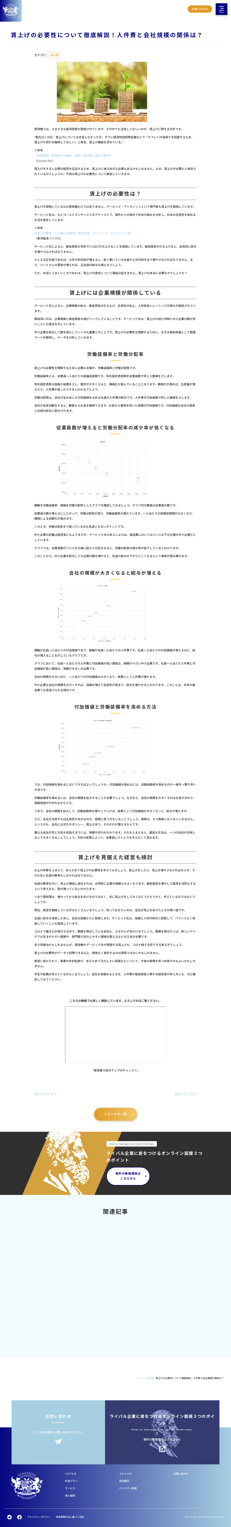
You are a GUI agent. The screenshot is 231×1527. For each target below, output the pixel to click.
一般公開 (54, 55)
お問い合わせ (199, 9)
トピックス (125, 1473)
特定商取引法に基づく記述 (70, 1517)
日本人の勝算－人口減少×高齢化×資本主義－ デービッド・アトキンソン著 (82, 233)
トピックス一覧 (115, 1114)
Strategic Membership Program (205, 1517)
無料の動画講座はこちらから (128, 1176)
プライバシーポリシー (39, 1517)
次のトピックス (185, 1094)
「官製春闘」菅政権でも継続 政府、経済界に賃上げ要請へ (73, 155)
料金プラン (71, 1481)
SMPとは (70, 1473)
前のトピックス (45, 1094)
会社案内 (124, 1481)
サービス (70, 1488)
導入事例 (70, 1495)
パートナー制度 (128, 1488)
